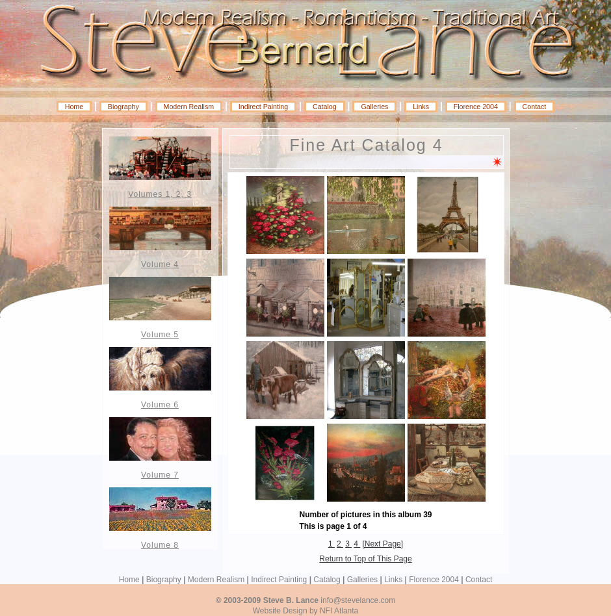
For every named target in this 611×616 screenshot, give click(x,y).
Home (74, 106)
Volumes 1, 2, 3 (160, 194)
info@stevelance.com (357, 600)
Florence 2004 (476, 106)
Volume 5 (160, 334)
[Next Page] (382, 543)
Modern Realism (189, 106)
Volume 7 (160, 475)
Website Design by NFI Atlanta (306, 610)
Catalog (325, 106)
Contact (535, 106)
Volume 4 (160, 264)
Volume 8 (160, 545)
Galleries (374, 106)
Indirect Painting (263, 106)
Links (421, 106)
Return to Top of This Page (365, 558)
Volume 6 (160, 404)
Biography (123, 106)
